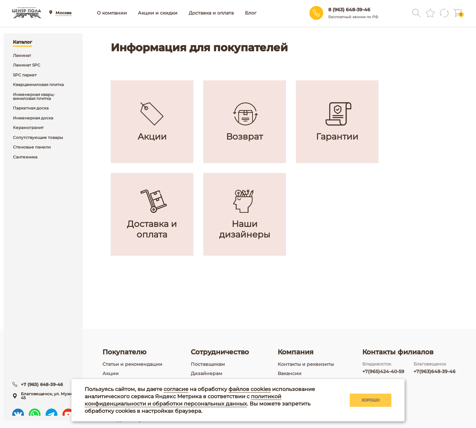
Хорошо (370, 400)
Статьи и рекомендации (132, 364)
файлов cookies (249, 389)
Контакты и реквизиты (306, 364)
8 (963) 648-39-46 (349, 10)
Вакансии (289, 373)
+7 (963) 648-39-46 (42, 379)
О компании (112, 13)
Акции (110, 373)
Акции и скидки (158, 13)
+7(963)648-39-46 (435, 371)
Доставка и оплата (211, 13)
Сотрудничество (220, 352)
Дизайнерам (206, 373)
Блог (251, 13)
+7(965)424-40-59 (383, 371)
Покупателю (124, 352)
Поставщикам (208, 364)
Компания (295, 352)
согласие (176, 389)
